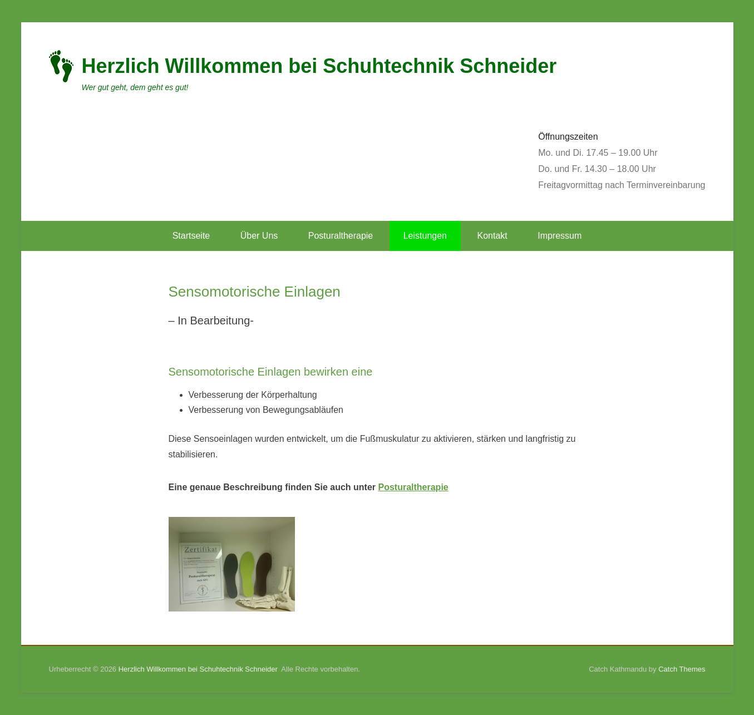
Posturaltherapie (340, 235)
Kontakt (492, 235)
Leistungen (425, 235)
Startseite (191, 235)
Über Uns (259, 235)
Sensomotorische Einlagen (255, 291)
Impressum (559, 235)
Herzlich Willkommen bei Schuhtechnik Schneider (319, 66)
